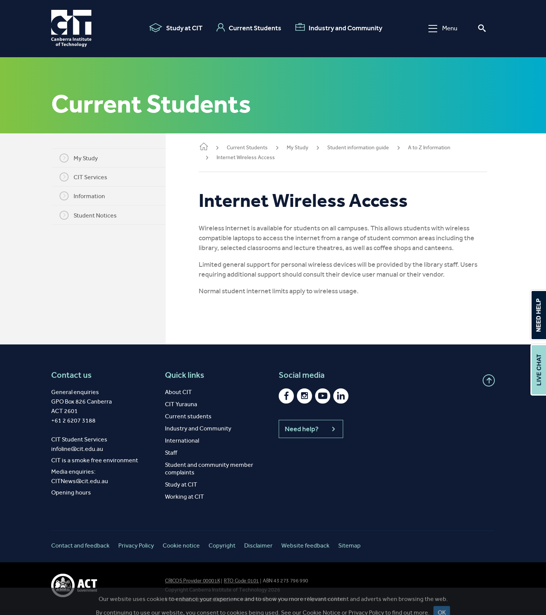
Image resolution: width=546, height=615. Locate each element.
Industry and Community (338, 27)
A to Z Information (439, 147)
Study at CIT (175, 27)
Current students (188, 416)
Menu (442, 28)
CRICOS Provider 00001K (192, 580)
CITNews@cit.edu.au (79, 481)
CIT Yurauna (181, 404)
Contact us (71, 375)
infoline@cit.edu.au (77, 448)
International (182, 440)
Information (87, 195)
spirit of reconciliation (204, 599)
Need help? (311, 429)
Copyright (222, 545)
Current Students (249, 27)
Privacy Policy (136, 545)
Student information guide (368, 147)
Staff (171, 452)
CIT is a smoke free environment (94, 460)
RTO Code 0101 (241, 580)
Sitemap (349, 545)
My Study (83, 158)
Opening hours (71, 492)
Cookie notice (181, 545)
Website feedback (305, 545)
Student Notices (93, 215)
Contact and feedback (80, 545)
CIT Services (88, 177)
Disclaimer (258, 545)
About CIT (178, 392)
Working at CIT (184, 496)
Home (213, 147)
